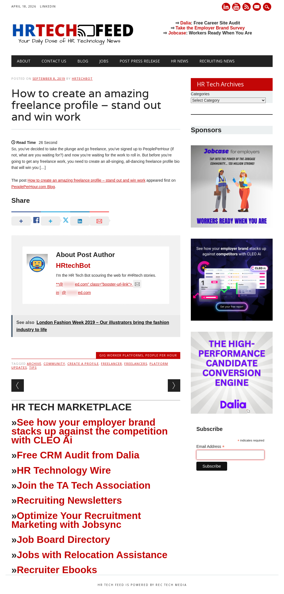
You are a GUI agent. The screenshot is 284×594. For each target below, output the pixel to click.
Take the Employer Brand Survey (210, 28)
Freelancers (135, 363)
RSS (246, 7)
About (24, 61)
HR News (179, 61)
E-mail (257, 7)
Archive (34, 363)
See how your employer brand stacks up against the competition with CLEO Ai (89, 431)
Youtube (236, 7)
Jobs (103, 61)
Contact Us (54, 61)
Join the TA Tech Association (83, 485)
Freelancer (111, 363)
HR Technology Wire (64, 470)
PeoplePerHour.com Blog (33, 186)
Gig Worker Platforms (121, 355)
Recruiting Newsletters (69, 500)
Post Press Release (140, 61)
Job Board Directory (63, 539)
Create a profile (83, 363)
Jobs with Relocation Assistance (92, 554)
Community (54, 363)
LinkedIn (48, 6)
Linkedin (226, 7)
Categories (200, 94)
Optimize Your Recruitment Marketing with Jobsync (76, 520)
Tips (33, 367)
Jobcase (177, 33)
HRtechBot (82, 78)
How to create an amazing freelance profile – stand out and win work (86, 180)
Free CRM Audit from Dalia (78, 455)
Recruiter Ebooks (57, 569)
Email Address (210, 446)
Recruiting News (217, 61)
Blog (82, 61)
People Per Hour (161, 355)
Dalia (185, 23)
